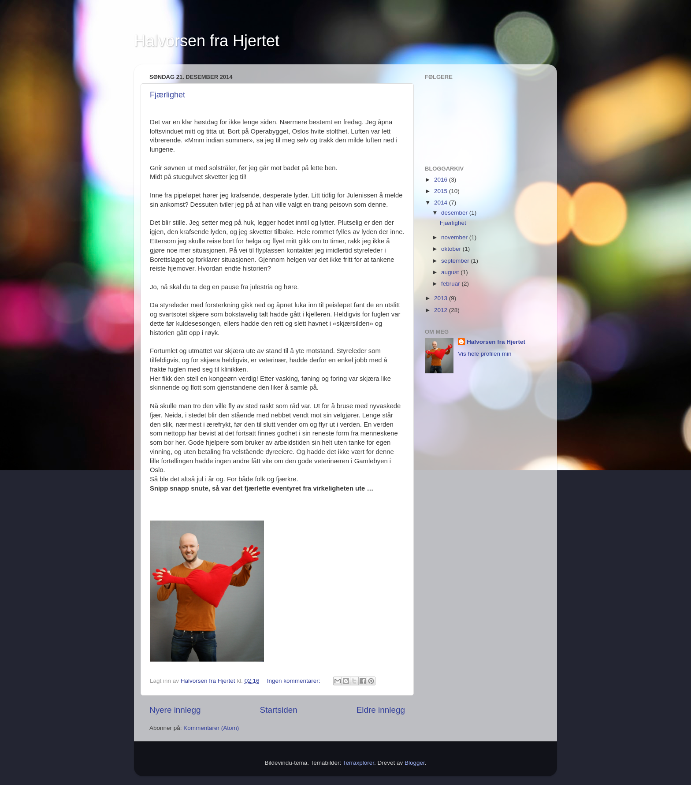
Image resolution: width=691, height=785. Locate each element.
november (455, 237)
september (456, 260)
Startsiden (278, 709)
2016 (441, 179)
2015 (441, 191)
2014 (441, 202)
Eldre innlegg (381, 709)
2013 (441, 298)
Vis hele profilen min (484, 353)
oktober (452, 249)
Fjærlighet (167, 94)
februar (451, 283)
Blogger (415, 762)
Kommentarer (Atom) (211, 728)
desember (455, 212)
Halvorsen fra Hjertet (206, 41)
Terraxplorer (358, 762)
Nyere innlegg (175, 709)
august (451, 272)
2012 (441, 310)
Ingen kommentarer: (294, 680)
